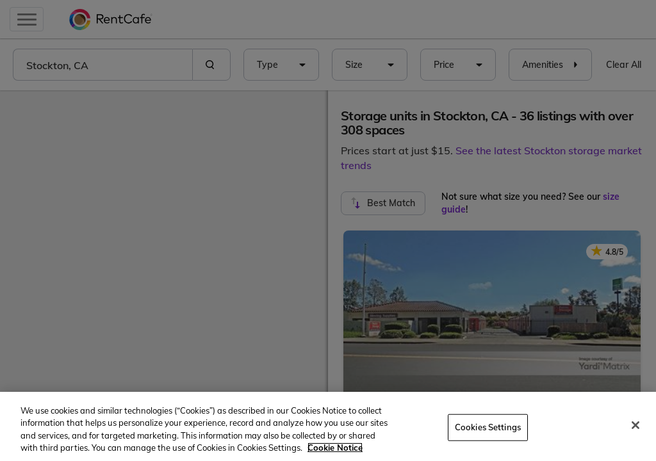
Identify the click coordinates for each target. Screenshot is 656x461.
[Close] (635, 425)
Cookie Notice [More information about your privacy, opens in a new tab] (335, 447)
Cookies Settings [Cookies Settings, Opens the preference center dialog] (488, 427)
